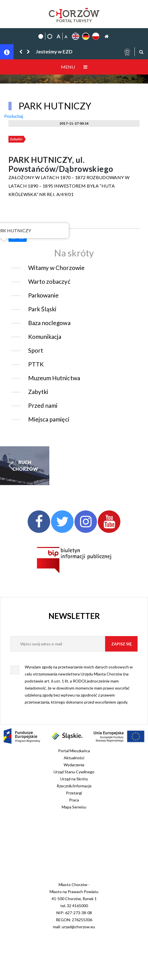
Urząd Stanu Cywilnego (74, 771)
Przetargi (74, 792)
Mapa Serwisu (74, 807)
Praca (74, 799)
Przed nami (43, 405)
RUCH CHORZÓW (24, 465)
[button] (21, 51)
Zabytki (16, 139)
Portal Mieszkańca (74, 750)
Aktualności (74, 757)
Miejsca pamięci (48, 419)
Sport (35, 350)
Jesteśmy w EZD (54, 52)
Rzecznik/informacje (74, 785)
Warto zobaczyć (49, 281)
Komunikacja (44, 336)
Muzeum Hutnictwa (54, 377)
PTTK (36, 364)
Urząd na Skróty (74, 778)
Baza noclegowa (49, 322)
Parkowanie (43, 295)
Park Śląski (42, 308)
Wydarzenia (74, 764)
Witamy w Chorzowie (56, 267)
